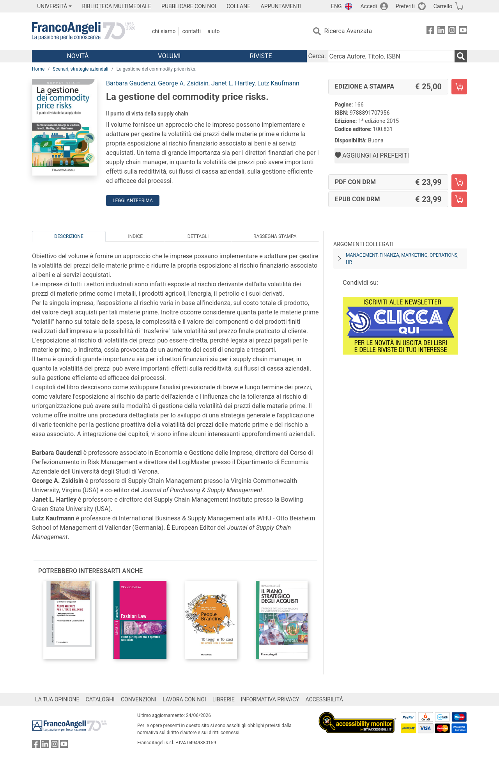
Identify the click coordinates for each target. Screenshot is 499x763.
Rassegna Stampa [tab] (275, 236)
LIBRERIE (223, 699)
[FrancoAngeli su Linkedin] (441, 31)
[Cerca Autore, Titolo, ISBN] (391, 56)
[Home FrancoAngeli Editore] (83, 31)
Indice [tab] (135, 236)
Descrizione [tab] (68, 236)
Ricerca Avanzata (348, 31)
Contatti (191, 31)
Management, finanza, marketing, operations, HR (402, 258)
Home (38, 69)
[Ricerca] (461, 56)
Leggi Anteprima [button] (133, 200)
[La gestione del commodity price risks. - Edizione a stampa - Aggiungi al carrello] (459, 86)
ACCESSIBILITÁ (324, 699)
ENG (336, 6)
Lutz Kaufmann (278, 83)
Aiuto (213, 31)
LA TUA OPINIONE (57, 699)
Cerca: (317, 56)
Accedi (368, 6)
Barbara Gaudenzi (130, 83)
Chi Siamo (163, 31)
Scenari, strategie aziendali (80, 69)
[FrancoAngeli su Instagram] (452, 31)
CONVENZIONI (138, 699)
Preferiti (405, 6)
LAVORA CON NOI (184, 699)
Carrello (443, 6)
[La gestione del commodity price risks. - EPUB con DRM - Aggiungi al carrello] (459, 199)
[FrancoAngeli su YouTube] (463, 31)
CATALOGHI (100, 699)
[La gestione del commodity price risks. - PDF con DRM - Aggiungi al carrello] (459, 182)
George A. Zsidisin (183, 83)
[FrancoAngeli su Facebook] (430, 31)
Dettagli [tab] (198, 236)
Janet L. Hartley (233, 83)
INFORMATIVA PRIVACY (270, 699)
